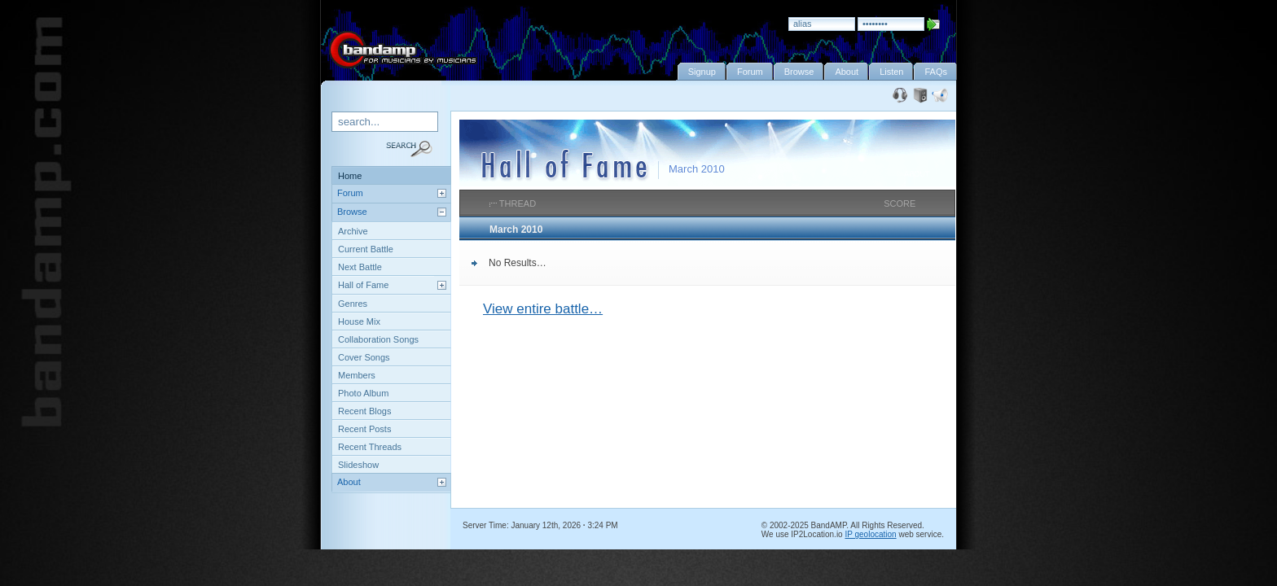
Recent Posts (364, 429)
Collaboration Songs (378, 339)
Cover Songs (364, 357)
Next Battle (360, 267)
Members (356, 375)
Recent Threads (370, 447)
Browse (352, 211)
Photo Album (363, 393)
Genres (352, 303)
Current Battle (365, 249)
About (349, 482)
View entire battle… (543, 309)
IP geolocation (870, 534)
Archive (353, 231)
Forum (350, 193)
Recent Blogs (364, 411)
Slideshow (358, 465)
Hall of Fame (363, 285)
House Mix (359, 321)
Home (350, 176)
